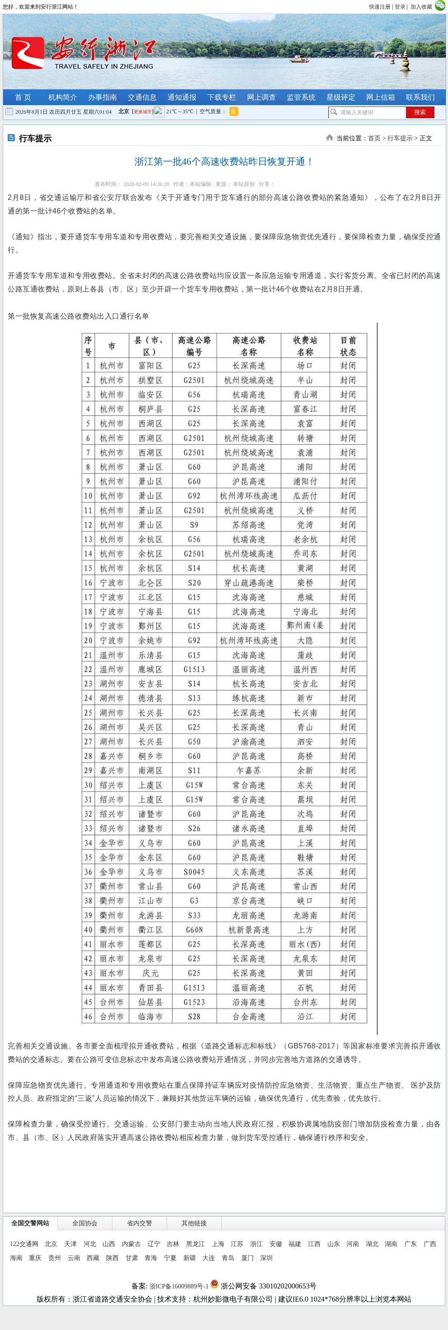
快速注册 (380, 7)
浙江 (256, 1244)
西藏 (93, 1258)
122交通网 (24, 1244)
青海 (151, 1258)
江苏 (237, 1244)
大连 (208, 1258)
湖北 (372, 1244)
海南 (16, 1258)
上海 (218, 1244)
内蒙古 (131, 1244)
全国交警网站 (30, 1223)
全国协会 (85, 1223)
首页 (374, 138)
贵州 (54, 1258)
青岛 (228, 1258)
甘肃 (132, 1258)
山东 (333, 1244)
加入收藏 (421, 7)
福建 (295, 1244)
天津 (70, 1244)
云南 (74, 1258)
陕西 (112, 1258)
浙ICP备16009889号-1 (179, 1286)
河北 (90, 1244)
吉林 (173, 1244)
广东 (410, 1244)
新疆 (189, 1258)
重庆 (35, 1258)
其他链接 (194, 1223)
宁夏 (170, 1258)
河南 (352, 1244)
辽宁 (154, 1244)
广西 (430, 1244)
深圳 (266, 1258)
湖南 (391, 1244)
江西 (314, 1244)
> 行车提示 (397, 138)
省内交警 (139, 1223)
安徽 (276, 1244)
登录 (400, 7)
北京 (51, 1244)
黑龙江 (195, 1244)
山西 (109, 1244)
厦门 (247, 1258)
